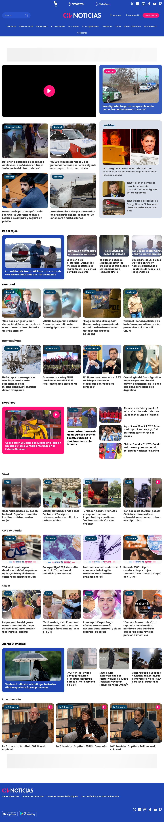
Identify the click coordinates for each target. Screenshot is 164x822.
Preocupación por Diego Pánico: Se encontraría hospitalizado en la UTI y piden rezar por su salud (102, 627)
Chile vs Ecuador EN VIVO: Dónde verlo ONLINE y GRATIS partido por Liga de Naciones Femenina (142, 447)
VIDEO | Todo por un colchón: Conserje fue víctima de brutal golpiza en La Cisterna (61, 324)
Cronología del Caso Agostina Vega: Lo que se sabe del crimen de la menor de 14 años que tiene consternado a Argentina (142, 384)
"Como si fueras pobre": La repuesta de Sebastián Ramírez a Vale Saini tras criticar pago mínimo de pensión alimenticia (139, 629)
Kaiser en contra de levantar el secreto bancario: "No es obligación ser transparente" (142, 187)
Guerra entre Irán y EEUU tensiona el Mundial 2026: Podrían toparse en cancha (60, 380)
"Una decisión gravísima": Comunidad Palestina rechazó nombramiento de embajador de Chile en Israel (21, 325)
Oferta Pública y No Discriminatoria (100, 796)
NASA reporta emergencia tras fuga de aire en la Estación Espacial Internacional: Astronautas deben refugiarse (19, 384)
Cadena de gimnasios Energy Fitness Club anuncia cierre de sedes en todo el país (142, 205)
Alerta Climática (132, 26)
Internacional (26, 26)
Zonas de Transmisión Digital (62, 796)
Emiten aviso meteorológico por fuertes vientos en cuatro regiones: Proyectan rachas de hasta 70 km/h (113, 678)
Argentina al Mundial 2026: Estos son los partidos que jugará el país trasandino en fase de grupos (142, 431)
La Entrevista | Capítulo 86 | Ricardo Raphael (24, 748)
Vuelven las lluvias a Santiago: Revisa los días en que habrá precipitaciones (30, 686)
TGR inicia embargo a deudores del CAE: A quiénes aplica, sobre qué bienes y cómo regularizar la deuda (19, 572)
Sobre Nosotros (10, 796)
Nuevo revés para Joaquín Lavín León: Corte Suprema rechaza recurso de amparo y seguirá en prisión (22, 216)
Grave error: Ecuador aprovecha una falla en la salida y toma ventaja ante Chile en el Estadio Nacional (33, 446)
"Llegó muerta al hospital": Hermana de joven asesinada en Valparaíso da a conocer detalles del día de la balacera (101, 327)
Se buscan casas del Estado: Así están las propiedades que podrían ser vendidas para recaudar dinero (114, 265)
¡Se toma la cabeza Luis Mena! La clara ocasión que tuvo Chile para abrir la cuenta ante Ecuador (81, 438)
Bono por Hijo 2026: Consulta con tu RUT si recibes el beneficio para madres (60, 570)
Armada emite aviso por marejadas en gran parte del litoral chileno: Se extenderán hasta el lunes (72, 215)
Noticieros (82, 33)
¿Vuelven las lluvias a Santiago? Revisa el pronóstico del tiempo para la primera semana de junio (81, 678)
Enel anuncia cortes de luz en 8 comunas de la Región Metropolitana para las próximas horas (102, 572)
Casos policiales (90, 26)
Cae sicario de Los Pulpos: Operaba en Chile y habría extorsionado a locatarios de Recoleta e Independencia (146, 265)
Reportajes (42, 26)
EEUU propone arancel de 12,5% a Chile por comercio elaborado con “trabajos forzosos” (102, 382)
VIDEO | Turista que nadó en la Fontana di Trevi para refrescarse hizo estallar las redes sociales (61, 515)
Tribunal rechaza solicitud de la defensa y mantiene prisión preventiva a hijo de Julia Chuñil (141, 325)
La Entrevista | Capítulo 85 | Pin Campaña (81, 746)
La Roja (73, 410)
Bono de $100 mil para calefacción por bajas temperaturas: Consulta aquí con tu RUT (142, 572)
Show (118, 26)
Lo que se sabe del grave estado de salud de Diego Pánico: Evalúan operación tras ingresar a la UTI (18, 627)
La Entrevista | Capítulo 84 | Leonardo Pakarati (133, 748)
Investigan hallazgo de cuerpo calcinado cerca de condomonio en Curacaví (128, 108)
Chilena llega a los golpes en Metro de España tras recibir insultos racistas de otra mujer (20, 515)
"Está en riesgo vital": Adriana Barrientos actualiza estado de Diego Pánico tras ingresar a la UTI (61, 627)
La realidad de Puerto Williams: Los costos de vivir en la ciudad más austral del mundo (33, 273)
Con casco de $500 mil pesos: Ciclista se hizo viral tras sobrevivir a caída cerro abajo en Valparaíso (142, 515)
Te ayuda (107, 26)
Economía (73, 26)
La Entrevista (150, 26)
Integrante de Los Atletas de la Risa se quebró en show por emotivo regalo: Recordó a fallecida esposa (130, 172)
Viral (8, 482)
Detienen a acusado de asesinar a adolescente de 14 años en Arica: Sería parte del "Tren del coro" (23, 165)
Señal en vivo (151, 15)
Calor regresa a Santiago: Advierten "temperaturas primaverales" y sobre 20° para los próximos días (146, 677)
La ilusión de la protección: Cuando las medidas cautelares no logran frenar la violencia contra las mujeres (81, 265)
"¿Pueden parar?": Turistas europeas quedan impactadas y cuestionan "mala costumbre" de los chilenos (100, 517)
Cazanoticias (58, 26)
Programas (115, 15)
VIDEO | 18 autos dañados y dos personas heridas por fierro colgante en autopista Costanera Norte (73, 165)
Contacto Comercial (33, 796)
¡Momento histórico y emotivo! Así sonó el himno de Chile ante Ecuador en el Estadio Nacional (141, 411)
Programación (133, 15)
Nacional (11, 26)
